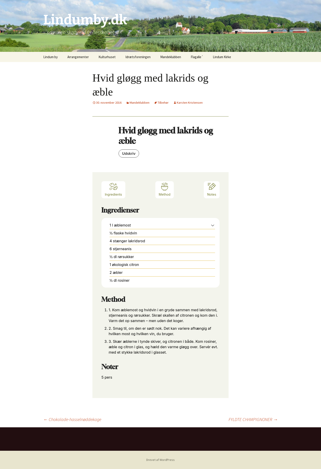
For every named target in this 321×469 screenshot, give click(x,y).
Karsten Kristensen (190, 103)
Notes (211, 189)
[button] (212, 225)
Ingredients (113, 189)
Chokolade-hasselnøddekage (72, 419)
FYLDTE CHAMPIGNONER (253, 419)
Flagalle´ (197, 57)
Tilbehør (163, 103)
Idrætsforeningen (138, 57)
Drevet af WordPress (160, 460)
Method (164, 189)
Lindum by (50, 57)
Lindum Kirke (222, 57)
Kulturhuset (107, 57)
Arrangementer (78, 57)
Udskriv (129, 153)
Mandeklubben (170, 57)
